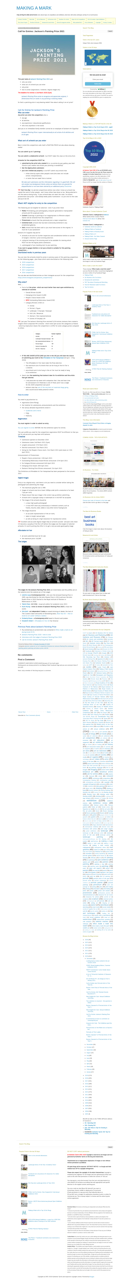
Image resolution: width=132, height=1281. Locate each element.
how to (100, 819)
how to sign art (107, 823)
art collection (94, 736)
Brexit (84, 645)
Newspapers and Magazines (104, 675)
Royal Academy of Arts (103, 683)
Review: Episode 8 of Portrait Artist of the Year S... (99, 1006)
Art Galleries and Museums (98, 636)
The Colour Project (22, 22)
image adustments (98, 825)
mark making (106, 849)
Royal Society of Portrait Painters (94, 697)
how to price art (96, 823)
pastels (85, 870)
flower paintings (91, 813)
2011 (87, 1097)
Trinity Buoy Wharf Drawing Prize (92, 718)
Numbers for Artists (64, 19)
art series (105, 753)
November (90, 1044)
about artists (89, 726)
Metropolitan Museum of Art (104, 671)
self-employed (90, 901)
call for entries (92, 774)
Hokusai (109, 655)
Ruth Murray (26, 607)
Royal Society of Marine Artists (103, 691)
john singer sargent (107, 829)
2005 (87, 1114)
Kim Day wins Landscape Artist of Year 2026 (102, 324)
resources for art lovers (105, 895)
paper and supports (95, 868)
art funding (98, 744)
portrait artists (87, 880)
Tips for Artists (89, 287)
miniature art (99, 851)
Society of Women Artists (94, 708)
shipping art (106, 903)
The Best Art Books (35, 22)
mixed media (109, 851)
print (100, 887)
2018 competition (28, 267)
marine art (97, 849)
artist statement (101, 761)
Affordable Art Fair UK (42, 621)
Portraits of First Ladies (93, 1032)
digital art (110, 786)
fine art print (106, 809)
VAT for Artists (90, 720)
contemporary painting (106, 780)
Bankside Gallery (95, 643)
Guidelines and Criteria (33, 411)
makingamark (87, 847)
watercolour (87, 919)
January (89, 1072)
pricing (94, 887)
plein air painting (105, 876)
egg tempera (87, 798)
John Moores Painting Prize (102, 661)
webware (85, 924)
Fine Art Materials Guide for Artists (95, 285)
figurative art (87, 809)
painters (105, 862)
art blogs (92, 734)
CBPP (101, 645)
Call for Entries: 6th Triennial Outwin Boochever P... (97, 993)
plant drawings (97, 874)
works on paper (87, 932)
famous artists (99, 805)
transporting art (87, 915)
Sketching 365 (109, 701)
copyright (107, 782)
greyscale (101, 817)
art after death (94, 732)
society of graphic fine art (90, 909)
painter (26, 648)
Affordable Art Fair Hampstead (53, 358)
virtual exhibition (95, 917)
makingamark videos (100, 847)
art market (96, 748)
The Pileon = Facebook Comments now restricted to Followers (102, 379)
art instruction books (93, 747)
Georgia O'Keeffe (93, 653)
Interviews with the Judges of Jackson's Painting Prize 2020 (42, 637)
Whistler (108, 722)
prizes (41, 648)
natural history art (101, 855)
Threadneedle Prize (104, 716)
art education (98, 740)
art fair (110, 742)
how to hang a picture (100, 821)
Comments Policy (87, 423)
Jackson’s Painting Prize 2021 (40, 79)
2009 (87, 1103)
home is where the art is (89, 819)
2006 (87, 1111)
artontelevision (104, 765)
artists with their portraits (90, 765)
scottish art (107, 897)
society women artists (105, 909)
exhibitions (86, 805)
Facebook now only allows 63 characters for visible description (101, 315)
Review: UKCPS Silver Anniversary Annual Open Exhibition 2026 (101, 342)
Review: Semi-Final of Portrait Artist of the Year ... (99, 988)
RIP (105, 681)
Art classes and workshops (95, 639)
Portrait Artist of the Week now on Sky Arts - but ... (99, 1028)
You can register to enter (26, 428)
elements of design (100, 798)
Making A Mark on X (90, 234)
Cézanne (100, 647)
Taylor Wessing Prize (96, 714)
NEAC (91, 673)
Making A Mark (89, 275)
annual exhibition (99, 729)
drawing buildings (105, 790)
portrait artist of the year (101, 878)
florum (97, 811)
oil (100, 857)
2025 (87, 942)
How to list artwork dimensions (101, 296)
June (88, 1058)
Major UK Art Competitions (78, 19)
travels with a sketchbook (102, 915)
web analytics (87, 921)
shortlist (85, 905)
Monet (85, 673)
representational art (89, 895)
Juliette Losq (26, 595)
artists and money (93, 763)
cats (104, 774)
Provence (104, 679)
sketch (93, 905)
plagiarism (88, 874)
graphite (93, 817)
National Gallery (102, 673)
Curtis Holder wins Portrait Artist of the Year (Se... (98, 984)
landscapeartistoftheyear (89, 839)
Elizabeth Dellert (27, 621)
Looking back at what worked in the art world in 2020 (98, 961)
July (88, 1055)
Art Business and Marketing (96, 635)
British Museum (93, 645)
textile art (104, 911)
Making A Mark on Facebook (93, 229)
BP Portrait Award (97, 641)
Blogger (91, 1276)
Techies (107, 714)
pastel (108, 868)
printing (87, 889)
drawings (98, 796)
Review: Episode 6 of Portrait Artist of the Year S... (99, 1040)
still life (46, 648)
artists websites (106, 763)
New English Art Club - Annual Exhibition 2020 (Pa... (98, 1010)
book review (105, 769)
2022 (87, 950)
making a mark (107, 841)
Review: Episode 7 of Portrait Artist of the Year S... (98, 1035)
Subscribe (31, 19)
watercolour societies (103, 919)
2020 (87, 956)
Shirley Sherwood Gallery (95, 701)
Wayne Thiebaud (98, 722)
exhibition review (100, 803)
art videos (96, 759)
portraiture (37, 648)
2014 (87, 1089)
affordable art (107, 726)
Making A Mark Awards (106, 669)
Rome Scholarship (89, 683)
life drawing (102, 839)
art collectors (105, 736)
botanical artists (106, 772)
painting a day (99, 864)
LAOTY (90, 665)
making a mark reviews (100, 845)
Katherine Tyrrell (100, 663)
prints (84, 890)
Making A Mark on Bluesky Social (94, 231)
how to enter (88, 821)
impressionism (109, 825)
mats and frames (87, 851)
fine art (97, 809)
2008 (87, 1105)
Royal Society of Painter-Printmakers (99, 695)
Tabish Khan (26, 604)
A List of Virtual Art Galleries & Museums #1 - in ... (98, 975)
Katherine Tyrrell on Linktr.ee (93, 227)
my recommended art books (91, 398)
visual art (107, 917)
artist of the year (88, 761)
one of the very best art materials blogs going (53, 387)
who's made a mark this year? (100, 926)
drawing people (108, 792)
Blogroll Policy (96, 423)
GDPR (84, 653)
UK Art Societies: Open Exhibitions (96, 19)
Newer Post (21, 712)
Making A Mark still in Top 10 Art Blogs (101, 351)
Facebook (88, 651)
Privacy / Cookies (107, 22)
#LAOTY (85, 633)
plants (84, 876)
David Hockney (89, 649)
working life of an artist (104, 930)
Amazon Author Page (91, 239)
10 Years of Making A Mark (91, 396)
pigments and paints (106, 872)
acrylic (98, 726)
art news (86, 751)
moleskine (89, 853)
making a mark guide (93, 843)
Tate (95, 712)
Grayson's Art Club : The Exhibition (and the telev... (99, 1024)
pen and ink (96, 870)
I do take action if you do (104, 180)
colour (100, 776)
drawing (99, 788)
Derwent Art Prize (108, 649)
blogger (85, 769)
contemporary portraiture (93, 782)
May (88, 1061)
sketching (85, 907)
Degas (98, 649)
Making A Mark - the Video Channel (95, 236)
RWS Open (110, 681)
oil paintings (90, 860)
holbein (109, 817)
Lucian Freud (101, 667)
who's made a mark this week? (98, 924)
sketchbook (104, 905)
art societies (91, 755)
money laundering (100, 853)
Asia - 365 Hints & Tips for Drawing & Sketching (96, 1128)
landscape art (87, 833)
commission (96, 778)
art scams (90, 753)
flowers (102, 813)
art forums (89, 744)
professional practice (104, 893)
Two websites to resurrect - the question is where (99, 1001)
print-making (109, 887)
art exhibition (98, 742)
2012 (87, 1094)
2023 (87, 948)
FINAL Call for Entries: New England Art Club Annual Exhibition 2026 (102, 333)
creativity (90, 786)
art (37, 646)
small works (96, 907)
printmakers (96, 889)
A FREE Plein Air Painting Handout (102, 369)
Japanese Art (101, 659)
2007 (86, 1108)
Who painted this (88, 724)
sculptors (85, 899)
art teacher (106, 757)
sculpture (95, 899)
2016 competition (28, 272)
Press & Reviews (89, 22)
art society (102, 755)
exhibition (92, 800)
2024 (87, 945)
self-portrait (100, 901)
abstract (27, 646)
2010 (87, 1100)
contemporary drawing (89, 780)
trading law (106, 913)
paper (84, 868)
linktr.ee (106, 215)
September (90, 1050)
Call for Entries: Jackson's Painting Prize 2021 (98, 1015)
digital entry (89, 788)
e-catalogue (108, 796)
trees (84, 917)
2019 (87, 1075)
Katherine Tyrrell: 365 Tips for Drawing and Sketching (97, 1132)
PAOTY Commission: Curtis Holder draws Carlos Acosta (98, 970)
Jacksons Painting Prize (61, 646)
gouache (85, 817)
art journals (107, 747)
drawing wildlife (87, 796)
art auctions (104, 732)
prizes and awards (104, 890)
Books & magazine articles (63, 22)
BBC (87, 641)
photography (92, 872)
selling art (94, 903)
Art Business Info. (52, 19)
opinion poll (86, 862)
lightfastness (94, 841)
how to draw (109, 819)
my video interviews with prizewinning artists (95, 400)
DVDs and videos (108, 647)
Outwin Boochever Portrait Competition (96, 677)
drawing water (104, 794)
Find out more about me (90, 219)
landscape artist (98, 833)
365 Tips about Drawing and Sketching (96, 282)
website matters (102, 921)
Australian (110, 639)
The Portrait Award (89, 716)
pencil (104, 870)
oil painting (108, 857)
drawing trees (91, 794)
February (89, 1069)
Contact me (86, 220)
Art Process (109, 637)
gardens (94, 815)
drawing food (97, 792)
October (89, 1047)
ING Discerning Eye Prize (91, 657)
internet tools (106, 827)
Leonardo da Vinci (108, 665)
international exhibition (92, 827)
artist (107, 759)
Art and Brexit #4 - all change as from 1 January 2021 (98, 979)
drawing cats (87, 792)
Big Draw (107, 643)
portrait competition (100, 880)
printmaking (106, 889)
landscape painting (93, 837)
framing (110, 813)
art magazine (86, 748)
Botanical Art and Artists (48, 22)
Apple (90, 633)
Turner (105, 718)
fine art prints (87, 811)
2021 (87, 953)
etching (111, 798)
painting (86, 864)
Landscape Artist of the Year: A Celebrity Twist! (101, 305)
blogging (94, 769)
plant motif (107, 874)
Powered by (98, 89)
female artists (106, 807)
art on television (100, 751)
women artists (97, 928)
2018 (87, 1078)
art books (103, 734)
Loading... (85, 507)
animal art (33, 646)
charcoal (91, 776)
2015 (87, 1086)
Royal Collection (87, 685)
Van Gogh (100, 720)
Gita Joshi (25, 611)
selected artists (108, 899)
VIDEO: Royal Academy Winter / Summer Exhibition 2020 (98, 966)
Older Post (75, 712)
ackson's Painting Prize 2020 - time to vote (36, 635)
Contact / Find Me (22, 19)
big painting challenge (96, 767)
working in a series (89, 930)
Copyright (98, 22)
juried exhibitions (91, 831)
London (88, 667)
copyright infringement (89, 784)
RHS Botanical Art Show (96, 681)
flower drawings (108, 811)
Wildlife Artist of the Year (105, 724)
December (90, 958)
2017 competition (28, 270)
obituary (93, 857)
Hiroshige (95, 655)
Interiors (106, 657)
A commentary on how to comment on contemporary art (97, 1019)
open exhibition (103, 860)
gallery (87, 815)
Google (104, 653)
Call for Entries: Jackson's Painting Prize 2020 (37, 640)
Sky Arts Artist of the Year (94, 702)
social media (106, 907)
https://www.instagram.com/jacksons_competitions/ (35, 278)
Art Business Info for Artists (93, 277)
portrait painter (97, 882)
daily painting (100, 786)
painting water (94, 866)
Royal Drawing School (101, 685)
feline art (95, 807)
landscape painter (105, 835)
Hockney (102, 655)
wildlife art (86, 928)
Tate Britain (103, 712)
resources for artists (92, 897)
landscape (104, 831)
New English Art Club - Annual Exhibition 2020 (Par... (98, 997)
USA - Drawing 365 (90, 1125)
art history (109, 744)
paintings (30, 648)
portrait (86, 878)
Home (48, 712)
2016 (87, 1084)
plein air (92, 876)
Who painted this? (77, 22)
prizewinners (87, 893)
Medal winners (90, 671)
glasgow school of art (105, 815)
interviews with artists (90, 829)
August (89, 1053)
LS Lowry (97, 665)
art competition (42, 646)
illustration (86, 825)
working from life (108, 928)
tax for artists (94, 911)
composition (106, 778)
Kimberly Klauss (27, 618)
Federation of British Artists (103, 651)
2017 (86, 1081)
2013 (87, 1092)
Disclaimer (67, 186)
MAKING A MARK (34, 8)
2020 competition (28, 262)
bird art (108, 767)
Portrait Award (95, 679)
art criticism (103, 738)
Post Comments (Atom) (33, 715)
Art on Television (41, 19)
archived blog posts (91, 402)
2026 (87, 939)
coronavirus (102, 784)
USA (112, 718)
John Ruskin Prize (88, 663)
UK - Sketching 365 (90, 1123)
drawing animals (93, 790)
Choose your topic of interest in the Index (95, 500)
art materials (106, 748)
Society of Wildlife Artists (105, 706)
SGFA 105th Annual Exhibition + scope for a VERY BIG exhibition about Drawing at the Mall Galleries (101, 362)
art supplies (94, 757)
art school (97, 753)
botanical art (50, 646)
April (88, 1063)
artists (110, 761)
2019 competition (28, 265)
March (89, 1066)
